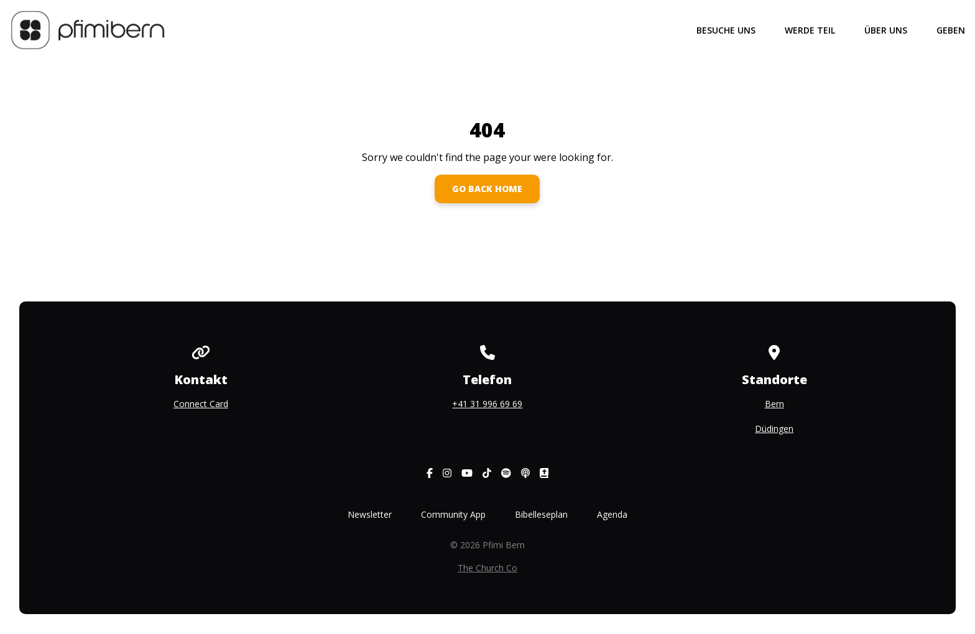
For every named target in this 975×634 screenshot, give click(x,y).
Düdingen (774, 428)
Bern (774, 404)
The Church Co (487, 568)
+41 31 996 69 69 (487, 404)
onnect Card (203, 404)
